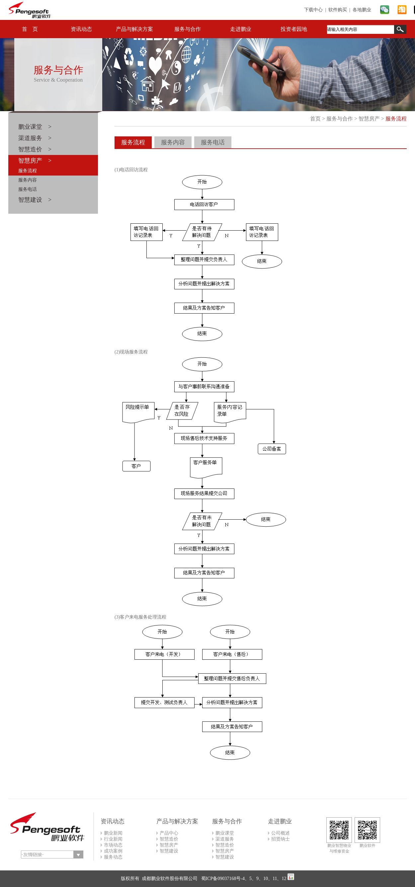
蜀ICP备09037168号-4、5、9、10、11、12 (243, 878)
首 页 (30, 29)
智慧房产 (369, 118)
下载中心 (313, 9)
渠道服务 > (34, 138)
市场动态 (113, 845)
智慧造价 (169, 839)
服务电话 (27, 189)
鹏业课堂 (224, 833)
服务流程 (27, 170)
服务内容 (27, 180)
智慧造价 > (34, 149)
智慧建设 (169, 851)
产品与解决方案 (134, 29)
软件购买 (337, 9)
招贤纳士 (280, 839)
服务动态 (113, 856)
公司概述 (280, 833)
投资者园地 (294, 29)
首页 (315, 118)
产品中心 (169, 833)
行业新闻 (113, 839)
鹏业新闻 (113, 833)
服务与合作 (187, 29)
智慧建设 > (34, 199)
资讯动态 (81, 29)
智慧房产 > (34, 160)
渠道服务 (224, 839)
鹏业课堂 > (34, 126)
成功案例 (113, 851)
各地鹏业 (362, 9)
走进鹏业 (240, 29)
